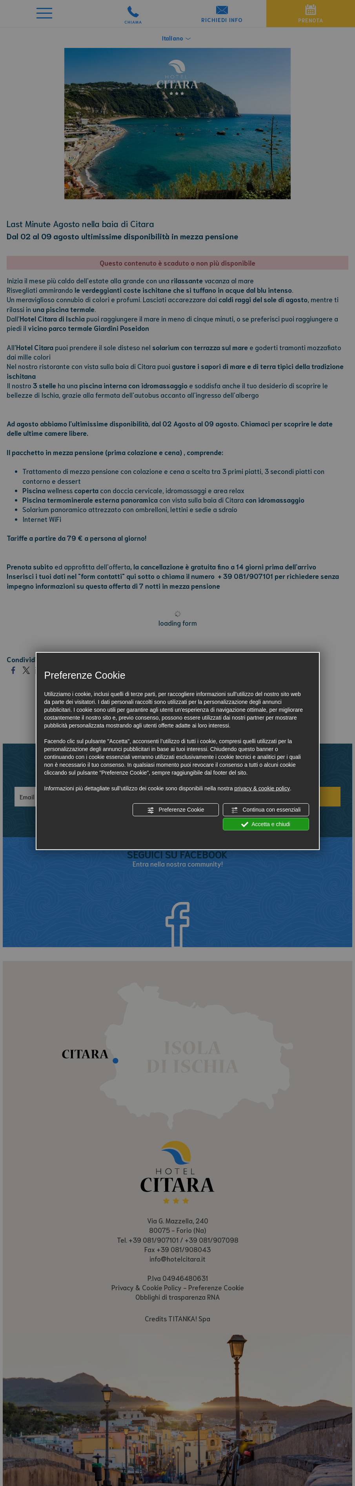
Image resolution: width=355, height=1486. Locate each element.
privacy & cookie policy (262, 788)
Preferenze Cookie (175, 810)
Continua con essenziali (266, 810)
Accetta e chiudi (265, 824)
